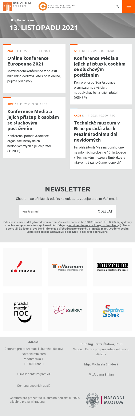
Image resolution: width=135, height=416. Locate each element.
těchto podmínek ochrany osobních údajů (94, 225)
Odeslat (105, 211)
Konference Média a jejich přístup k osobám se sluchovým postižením (33, 120)
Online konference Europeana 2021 (28, 60)
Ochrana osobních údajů (33, 386)
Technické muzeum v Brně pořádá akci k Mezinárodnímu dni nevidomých (97, 131)
